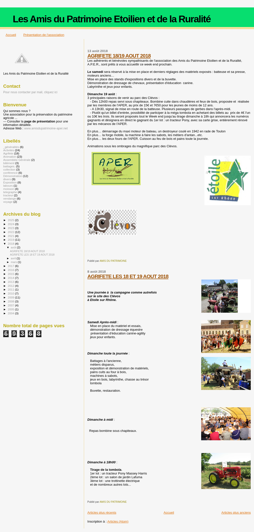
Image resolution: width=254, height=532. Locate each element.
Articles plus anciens (236, 512)
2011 (11, 289)
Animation (9, 156)
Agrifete (8, 153)
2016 (11, 269)
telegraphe (10, 192)
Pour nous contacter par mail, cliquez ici (30, 92)
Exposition (10, 182)
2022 (11, 232)
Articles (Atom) (117, 521)
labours (8, 185)
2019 (11, 239)
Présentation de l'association (43, 35)
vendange (9, 198)
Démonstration (12, 175)
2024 (11, 224)
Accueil (11, 35)
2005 (11, 309)
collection (9, 169)
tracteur (8, 195)
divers (7, 179)
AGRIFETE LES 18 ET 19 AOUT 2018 (127, 276)
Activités (8, 150)
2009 (11, 297)
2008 (11, 301)
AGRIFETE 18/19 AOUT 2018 (119, 56)
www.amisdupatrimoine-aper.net (46, 128)
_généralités (11, 146)
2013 (11, 281)
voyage (8, 201)
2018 (11, 243)
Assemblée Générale (16, 159)
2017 (11, 265)
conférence (10, 172)
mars (14, 262)
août (14, 247)
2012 (11, 285)
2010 (11, 293)
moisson (8, 188)
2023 (11, 228)
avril (14, 258)
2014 (11, 277)
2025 (11, 220)
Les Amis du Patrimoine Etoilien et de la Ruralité (112, 19)
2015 (11, 273)
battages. (9, 166)
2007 (11, 305)
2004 (11, 313)
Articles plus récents (101, 512)
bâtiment (8, 163)
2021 (11, 235)
